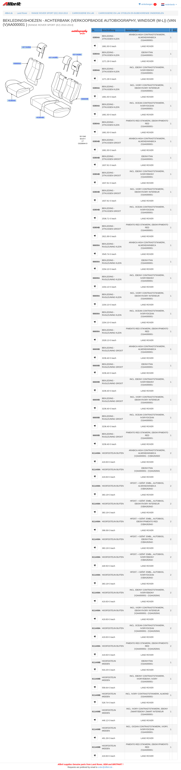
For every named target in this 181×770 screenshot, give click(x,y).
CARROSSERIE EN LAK (83, 13)
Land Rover (22, 13)
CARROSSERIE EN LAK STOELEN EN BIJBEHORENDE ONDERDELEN (131, 13)
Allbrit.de (9, 13)
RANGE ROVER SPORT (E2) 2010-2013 (50, 13)
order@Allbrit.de (105, 767)
